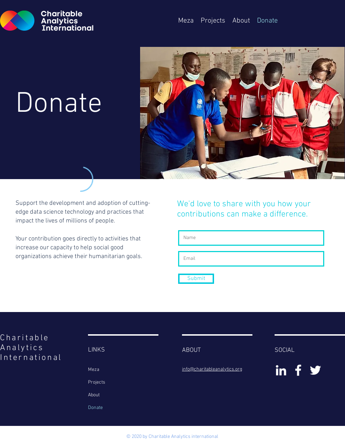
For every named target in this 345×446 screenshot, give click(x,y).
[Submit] (196, 279)
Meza (93, 370)
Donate (95, 408)
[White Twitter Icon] (315, 370)
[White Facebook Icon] (298, 370)
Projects (96, 382)
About (94, 395)
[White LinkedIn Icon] (281, 370)
